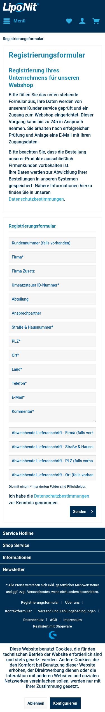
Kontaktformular (18, 611)
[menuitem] (14, 21)
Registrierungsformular (40, 602)
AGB (53, 620)
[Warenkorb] (96, 21)
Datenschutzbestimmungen (36, 199)
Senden (83, 510)
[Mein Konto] (82, 21)
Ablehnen (35, 703)
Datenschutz (33, 620)
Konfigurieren (65, 703)
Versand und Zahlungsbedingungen (67, 611)
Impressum (72, 620)
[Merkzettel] (68, 21)
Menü (14, 20)
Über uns (72, 602)
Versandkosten (38, 592)
